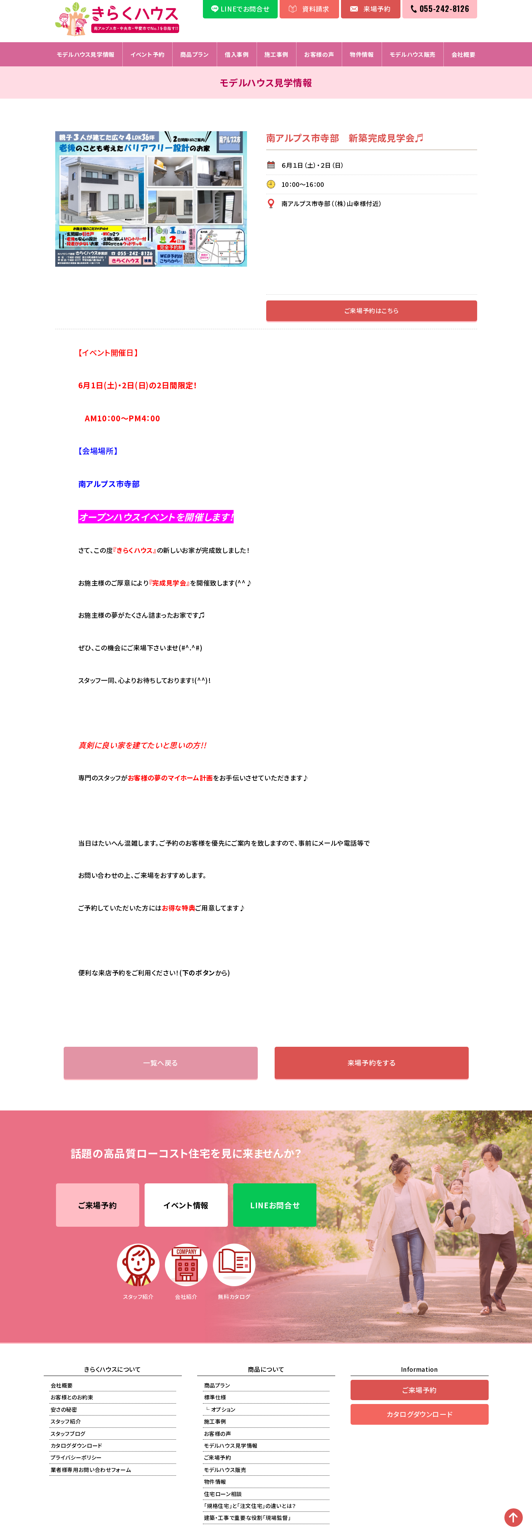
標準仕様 (215, 1397)
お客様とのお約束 (72, 1397)
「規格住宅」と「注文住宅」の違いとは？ (250, 1506)
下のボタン (198, 972)
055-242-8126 (444, 8)
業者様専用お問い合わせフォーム (91, 1469)
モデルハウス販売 (413, 54)
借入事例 (237, 54)
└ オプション (220, 1409)
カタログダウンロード (77, 1445)
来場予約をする (372, 1062)
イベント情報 (186, 1205)
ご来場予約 (97, 1205)
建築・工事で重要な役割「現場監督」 (247, 1518)
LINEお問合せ (275, 1205)
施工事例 (276, 54)
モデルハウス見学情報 (85, 54)
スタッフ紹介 (66, 1421)
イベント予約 (147, 54)
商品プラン (194, 54)
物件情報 (362, 54)
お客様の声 (319, 54)
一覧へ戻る (160, 1062)
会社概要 (463, 54)
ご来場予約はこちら (371, 310)
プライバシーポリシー (76, 1458)
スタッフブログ (68, 1433)
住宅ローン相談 (223, 1494)
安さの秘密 (64, 1409)
